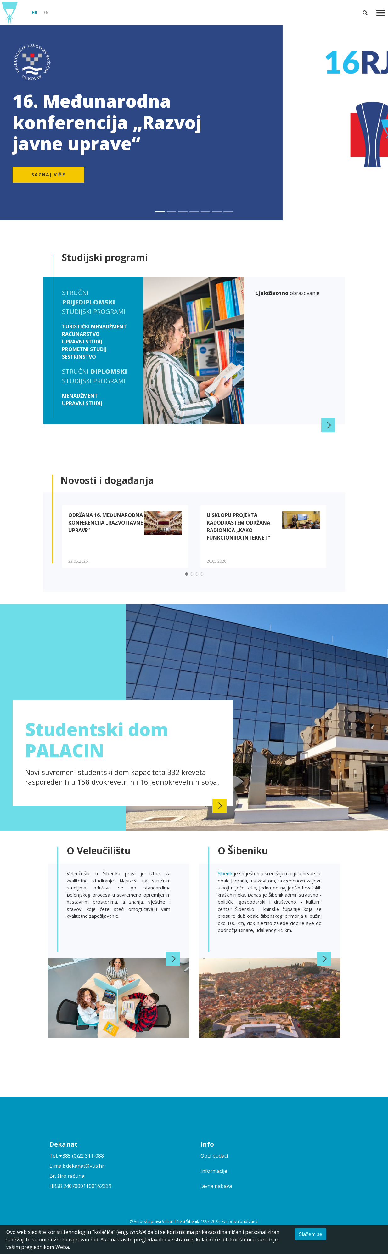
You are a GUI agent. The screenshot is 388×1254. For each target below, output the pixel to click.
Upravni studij (82, 341)
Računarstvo (81, 334)
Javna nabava (216, 1186)
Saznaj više (48, 175)
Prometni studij (84, 349)
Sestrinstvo (79, 356)
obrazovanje (287, 293)
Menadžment (80, 395)
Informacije (213, 1170)
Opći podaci (214, 1155)
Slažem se (310, 1234)
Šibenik (226, 873)
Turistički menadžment (94, 326)
